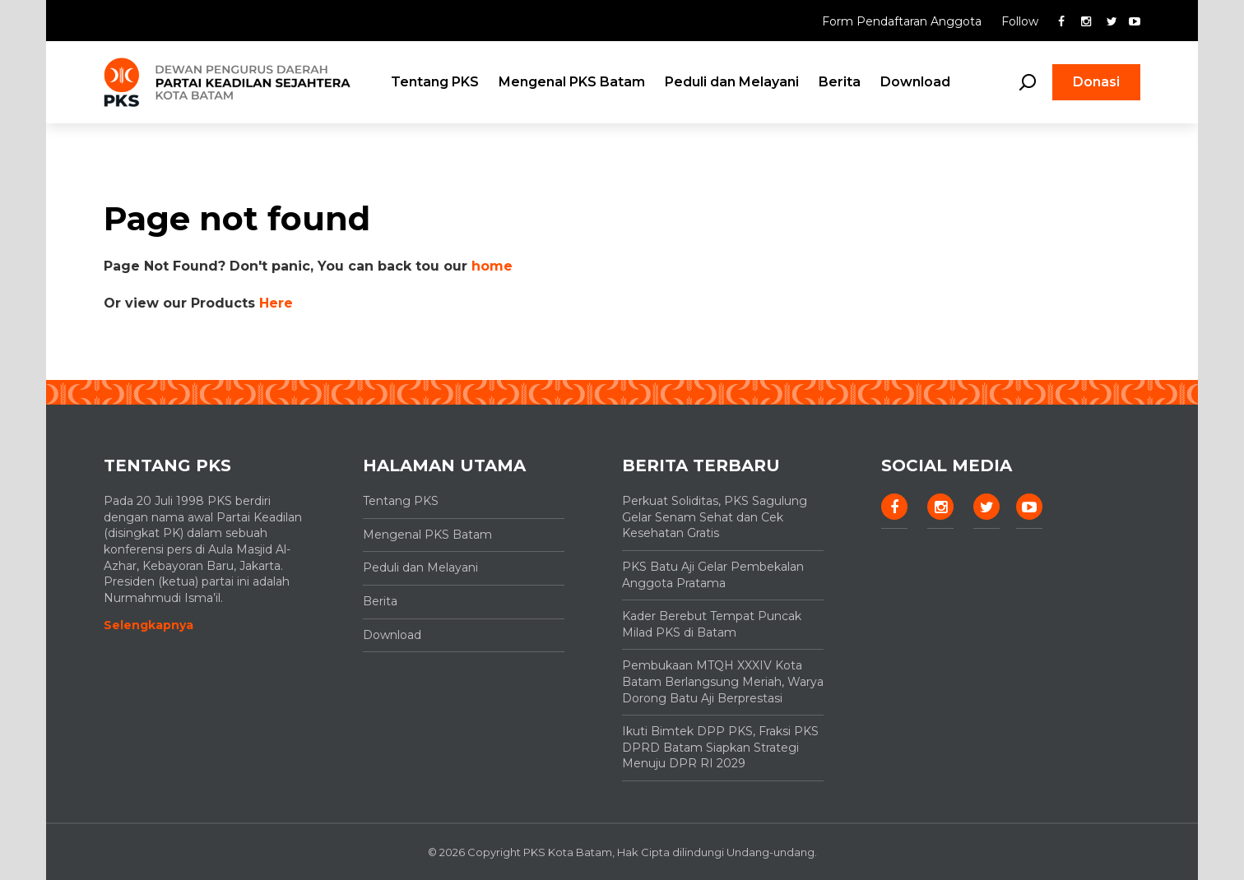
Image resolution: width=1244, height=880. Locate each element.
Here (276, 303)
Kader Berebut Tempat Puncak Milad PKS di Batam (711, 624)
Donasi (1096, 82)
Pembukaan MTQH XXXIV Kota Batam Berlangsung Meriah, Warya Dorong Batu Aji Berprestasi (723, 681)
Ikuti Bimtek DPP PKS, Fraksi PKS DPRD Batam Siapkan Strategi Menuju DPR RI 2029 (720, 747)
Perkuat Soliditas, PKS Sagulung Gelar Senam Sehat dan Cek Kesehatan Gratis (714, 516)
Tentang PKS (435, 82)
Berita (840, 82)
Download (915, 82)
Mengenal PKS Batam (572, 82)
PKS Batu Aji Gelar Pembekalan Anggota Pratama (713, 575)
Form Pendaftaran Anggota (903, 21)
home (492, 266)
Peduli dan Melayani (732, 82)
